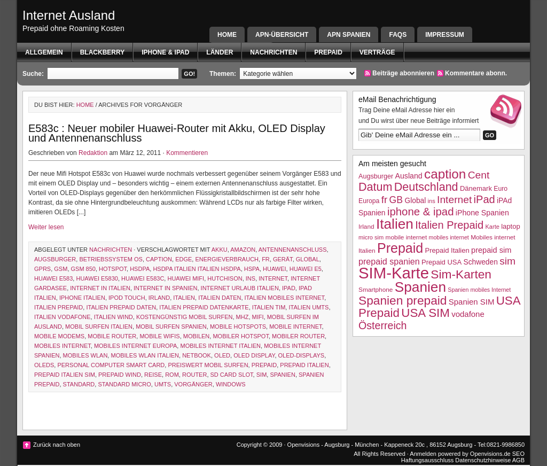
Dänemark (476, 188)
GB (396, 200)
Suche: (33, 73)
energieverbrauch (227, 259)
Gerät (283, 259)
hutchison (224, 278)
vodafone (467, 314)
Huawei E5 (306, 269)
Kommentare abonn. (476, 73)
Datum (375, 186)
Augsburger (55, 259)
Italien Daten (219, 297)
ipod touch (126, 297)
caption (159, 259)
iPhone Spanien (482, 212)
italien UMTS (308, 307)
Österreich (382, 325)
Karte (492, 226)
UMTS (162, 384)
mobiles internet (62, 346)
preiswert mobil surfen (208, 365)
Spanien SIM (472, 301)
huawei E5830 (97, 278)
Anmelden (423, 454)
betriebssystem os (111, 259)
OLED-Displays (301, 355)
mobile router (112, 336)
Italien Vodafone (62, 317)
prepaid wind (119, 374)
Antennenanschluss (293, 249)
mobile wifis (159, 336)
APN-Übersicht (281, 34)
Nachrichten (273, 52)
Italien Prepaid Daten (121, 307)
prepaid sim (491, 250)
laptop (510, 226)
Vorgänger (193, 384)
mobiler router (298, 336)
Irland (159, 297)
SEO (518, 454)
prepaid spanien (389, 261)
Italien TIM (269, 307)
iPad (288, 288)
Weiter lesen (46, 227)
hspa (252, 269)
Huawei (274, 269)
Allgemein (44, 52)
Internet (273, 278)
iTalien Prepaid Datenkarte (203, 307)
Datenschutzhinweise (483, 460)
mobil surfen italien (98, 326)
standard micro (124, 384)
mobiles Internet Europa (135, 346)
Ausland (409, 176)
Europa (368, 201)
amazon (242, 249)
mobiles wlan (85, 355)
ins (250, 278)
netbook (196, 355)
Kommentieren (187, 153)
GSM (60, 269)
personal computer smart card (111, 365)
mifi (258, 317)
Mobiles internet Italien (220, 346)
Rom (172, 374)
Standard (79, 384)
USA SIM (425, 313)
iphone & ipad (165, 52)
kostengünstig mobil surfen (184, 317)
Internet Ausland (68, 15)
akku (220, 249)
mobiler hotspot (241, 336)
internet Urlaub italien (240, 288)
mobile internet (295, 326)
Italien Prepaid (58, 307)
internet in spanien (165, 288)
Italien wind (113, 317)
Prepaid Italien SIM (64, 374)
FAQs (398, 34)
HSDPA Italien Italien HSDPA (196, 269)
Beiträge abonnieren (403, 73)
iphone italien (82, 297)
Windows (231, 384)
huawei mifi (185, 278)
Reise (153, 374)
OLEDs (44, 365)
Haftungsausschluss (427, 460)
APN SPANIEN (348, 34)
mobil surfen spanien (171, 326)
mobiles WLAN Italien (145, 355)
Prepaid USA (441, 262)
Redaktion (93, 153)
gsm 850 (83, 269)
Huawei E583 (53, 278)
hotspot (113, 269)
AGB (518, 460)
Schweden (481, 262)
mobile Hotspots (238, 326)
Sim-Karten (461, 274)
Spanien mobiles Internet (479, 289)
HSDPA (140, 269)
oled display (254, 355)
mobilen (196, 336)
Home (227, 34)
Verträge (377, 52)
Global (307, 259)
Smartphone (375, 289)
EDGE (183, 259)
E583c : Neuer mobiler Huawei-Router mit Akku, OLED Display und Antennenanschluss (176, 133)
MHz (242, 317)
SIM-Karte (393, 273)
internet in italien (100, 288)
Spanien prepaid (402, 300)
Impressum (444, 34)
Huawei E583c (142, 278)
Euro (500, 188)
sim (261, 374)
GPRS (42, 269)
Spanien (282, 374)
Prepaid (328, 52)
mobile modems (59, 336)
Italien (184, 297)
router (194, 374)
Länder (219, 52)
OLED (222, 355)
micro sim (371, 237)
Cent (479, 175)
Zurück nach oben (56, 444)
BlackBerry (102, 52)
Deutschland (426, 186)
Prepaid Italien (304, 365)
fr (266, 259)
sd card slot (231, 374)
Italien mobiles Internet (285, 297)
